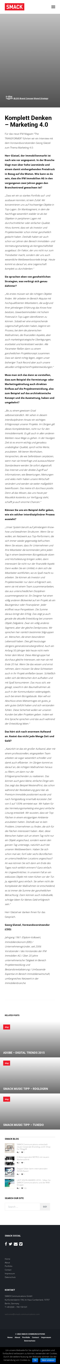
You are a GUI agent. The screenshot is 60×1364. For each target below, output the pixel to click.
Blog (10, 96)
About (7, 1262)
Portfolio (8, 1266)
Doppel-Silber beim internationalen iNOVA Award (32, 1170)
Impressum (10, 1273)
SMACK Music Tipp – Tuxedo (23, 1125)
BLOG (16, 98)
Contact (8, 1269)
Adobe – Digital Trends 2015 (24, 1052)
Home (7, 1259)
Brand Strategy (41, 98)
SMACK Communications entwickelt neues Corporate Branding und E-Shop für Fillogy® (33, 1146)
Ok (35, 1360)
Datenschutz (10, 1277)
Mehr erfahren (48, 1360)
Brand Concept (26, 98)
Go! (45, 1206)
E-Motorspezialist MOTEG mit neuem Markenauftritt (33, 1158)
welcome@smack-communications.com (22, 1314)
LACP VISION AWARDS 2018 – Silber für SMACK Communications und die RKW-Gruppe (34, 1182)
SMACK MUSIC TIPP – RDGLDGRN (25, 1088)
